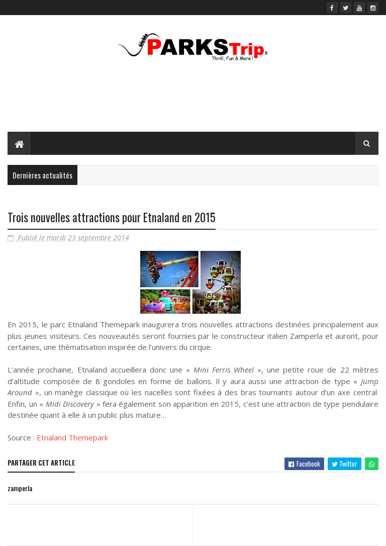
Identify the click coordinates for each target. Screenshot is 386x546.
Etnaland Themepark (72, 437)
